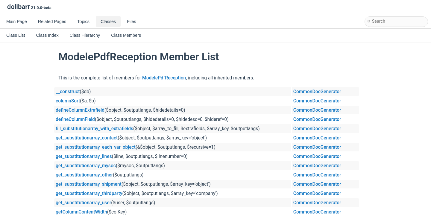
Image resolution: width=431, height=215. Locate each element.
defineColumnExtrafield (80, 110)
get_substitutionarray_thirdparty (89, 193)
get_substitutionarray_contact (87, 138)
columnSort (68, 101)
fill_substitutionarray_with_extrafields (94, 128)
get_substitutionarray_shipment (89, 184)
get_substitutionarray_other (84, 175)
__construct (68, 91)
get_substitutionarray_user (83, 202)
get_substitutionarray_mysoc (86, 165)
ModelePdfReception (164, 78)
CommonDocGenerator (317, 91)
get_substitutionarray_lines (84, 156)
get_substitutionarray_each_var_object (96, 147)
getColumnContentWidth (81, 212)
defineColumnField (75, 119)
